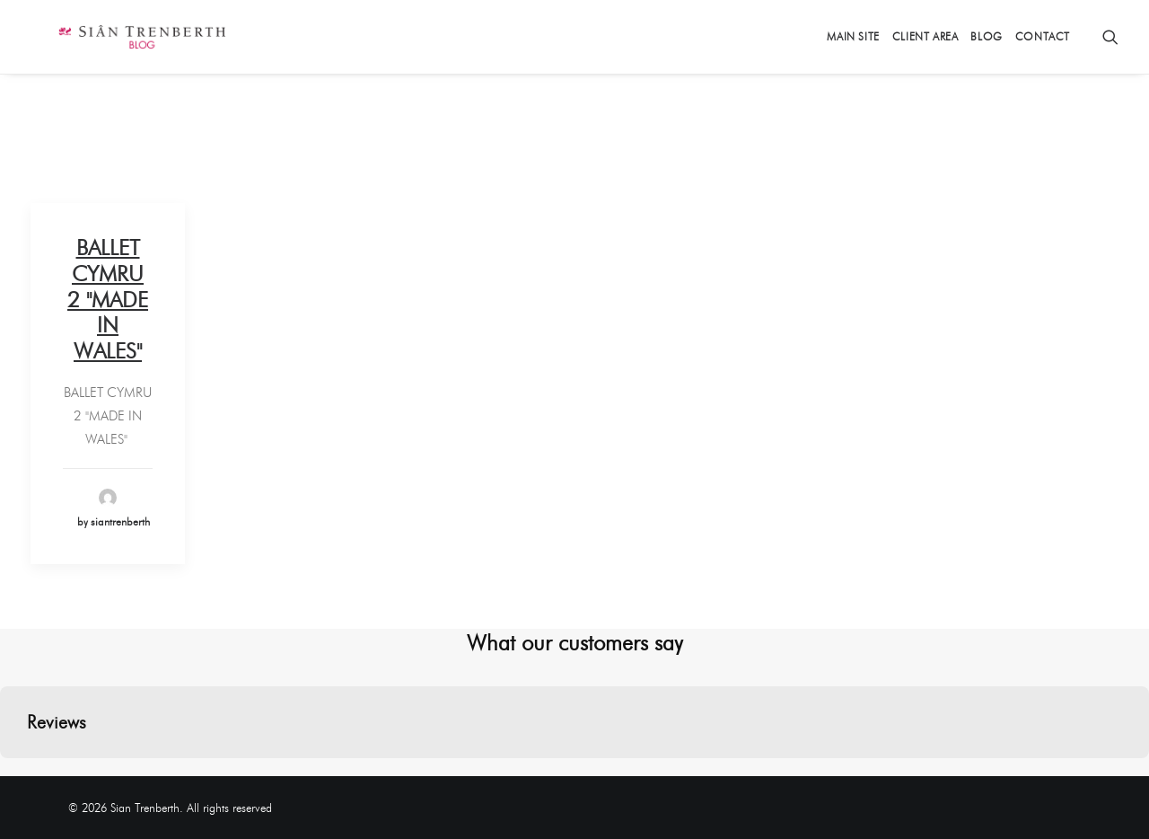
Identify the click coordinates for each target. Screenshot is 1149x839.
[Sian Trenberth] (114, 36)
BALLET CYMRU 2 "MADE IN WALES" (107, 299)
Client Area (925, 36)
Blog (986, 36)
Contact (1042, 36)
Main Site (853, 36)
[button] (14, 776)
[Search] (1110, 37)
